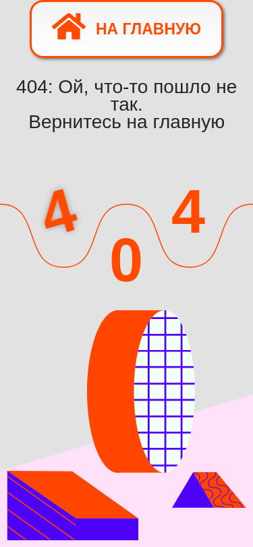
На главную (126, 26)
